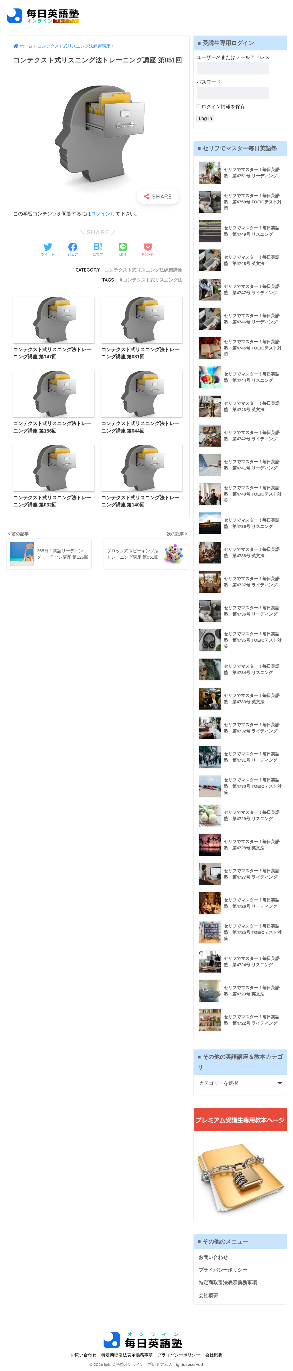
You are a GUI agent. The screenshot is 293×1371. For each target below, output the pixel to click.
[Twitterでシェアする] (48, 250)
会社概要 (208, 1296)
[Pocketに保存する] (147, 250)
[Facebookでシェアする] (73, 250)
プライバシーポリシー (223, 1270)
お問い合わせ (213, 1257)
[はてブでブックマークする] (98, 250)
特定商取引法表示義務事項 (228, 1283)
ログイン (100, 214)
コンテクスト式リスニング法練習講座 (143, 269)
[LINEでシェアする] (123, 250)
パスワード (209, 82)
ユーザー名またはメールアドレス (233, 57)
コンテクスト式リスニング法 (152, 279)
